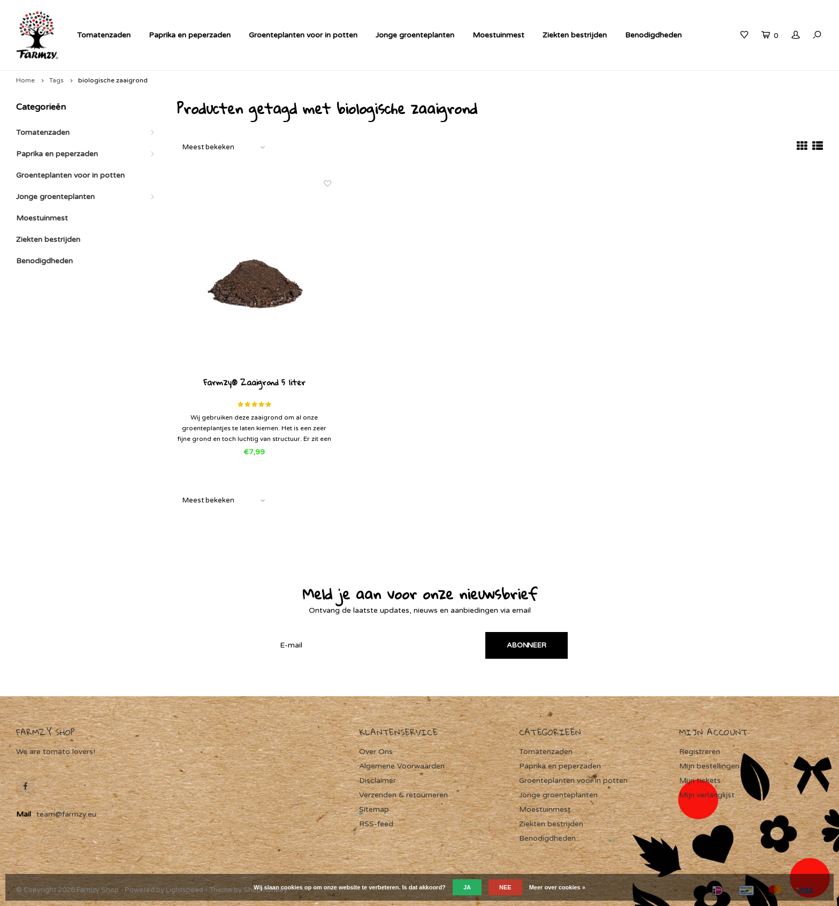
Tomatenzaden (104, 35)
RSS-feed (376, 823)
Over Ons (376, 751)
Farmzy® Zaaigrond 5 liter (254, 383)
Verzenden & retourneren (403, 795)
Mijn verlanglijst (707, 795)
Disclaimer (377, 780)
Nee (505, 887)
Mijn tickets (700, 780)
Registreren (699, 751)
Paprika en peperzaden (190, 35)
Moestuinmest (498, 35)
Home (25, 80)
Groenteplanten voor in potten (303, 35)
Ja (467, 887)
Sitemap (374, 809)
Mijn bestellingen (709, 766)
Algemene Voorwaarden (402, 766)
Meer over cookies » (557, 887)
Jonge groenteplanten (415, 35)
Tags (56, 80)
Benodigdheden (653, 35)
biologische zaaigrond (113, 80)
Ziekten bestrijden (575, 35)
